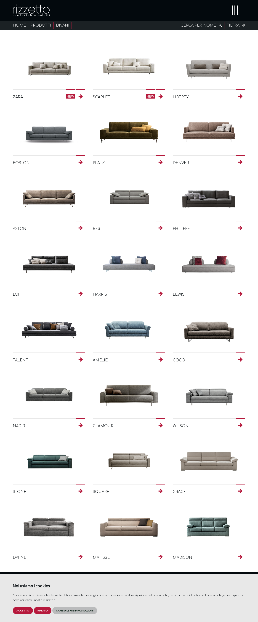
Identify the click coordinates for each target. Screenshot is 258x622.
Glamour (103, 426)
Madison (182, 558)
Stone (19, 492)
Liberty (181, 97)
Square (101, 492)
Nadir (19, 426)
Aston (19, 229)
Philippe (181, 229)
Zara (18, 97)
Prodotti (41, 25)
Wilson (181, 426)
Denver (181, 163)
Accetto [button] (22, 610)
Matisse (101, 558)
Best (97, 229)
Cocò (179, 360)
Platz (99, 163)
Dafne (19, 558)
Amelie (100, 360)
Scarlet (101, 97)
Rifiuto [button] (42, 610)
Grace (179, 492)
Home (19, 25)
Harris (100, 294)
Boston (21, 163)
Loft (18, 294)
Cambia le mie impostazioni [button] (74, 610)
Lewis (178, 294)
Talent (20, 360)
